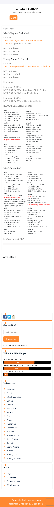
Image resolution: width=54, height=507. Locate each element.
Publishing (11, 424)
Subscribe (11, 339)
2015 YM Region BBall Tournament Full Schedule (26, 66)
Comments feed (13, 481)
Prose (9, 420)
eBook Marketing (14, 397)
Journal (10, 412)
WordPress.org (13, 485)
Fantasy (10, 404)
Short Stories (12, 439)
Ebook (9, 393)
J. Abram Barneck (27, 8)
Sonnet (10, 443)
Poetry (9, 416)
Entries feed (12, 477)
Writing (10, 450)
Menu (13, 17)
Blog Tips (11, 389)
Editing (10, 401)
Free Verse (11, 408)
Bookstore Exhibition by (27, 503)
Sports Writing (13, 447)
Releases (10, 431)
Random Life (12, 427)
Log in (9, 473)
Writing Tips (12, 454)
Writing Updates (14, 458)
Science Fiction (13, 435)
